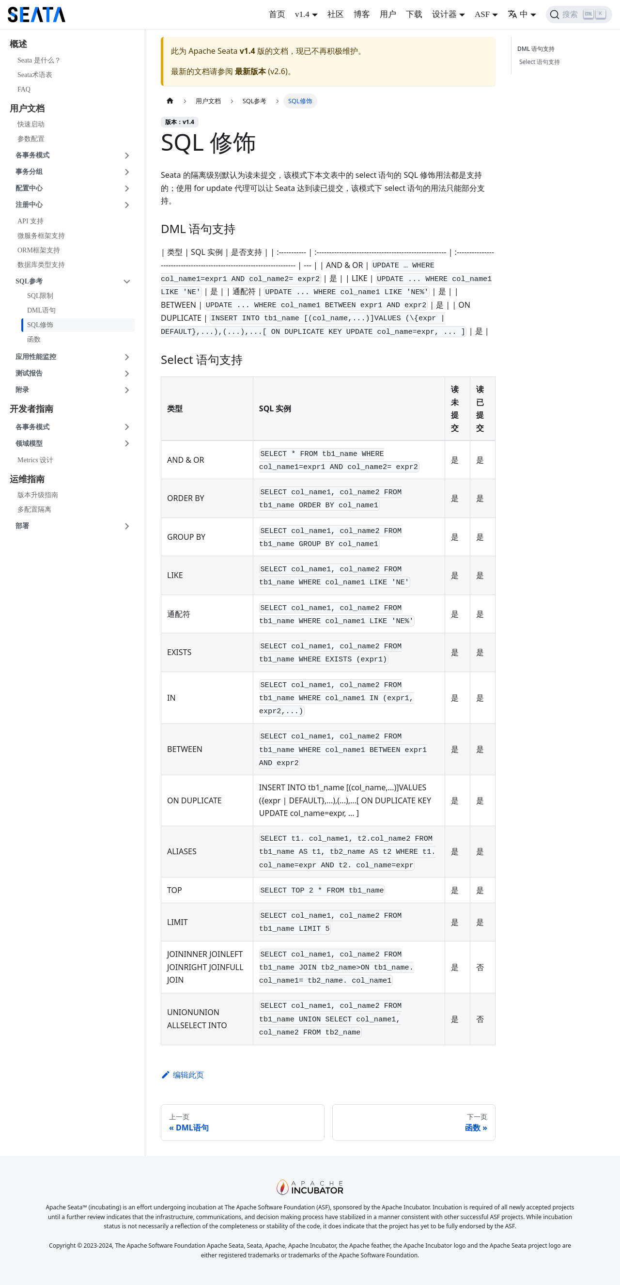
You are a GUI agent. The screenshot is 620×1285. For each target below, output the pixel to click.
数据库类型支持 (41, 264)
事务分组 (29, 171)
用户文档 (27, 108)
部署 (22, 526)
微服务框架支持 (41, 235)
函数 (34, 339)
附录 (22, 389)
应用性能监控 (36, 356)
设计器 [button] (444, 14)
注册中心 (29, 204)
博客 (362, 14)
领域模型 (29, 443)
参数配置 (31, 138)
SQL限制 (40, 295)
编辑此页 (182, 1074)
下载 (414, 14)
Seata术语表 (34, 74)
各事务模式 (32, 155)
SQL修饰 (40, 325)
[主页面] (170, 101)
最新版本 (250, 71)
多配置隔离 (34, 509)
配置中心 (29, 188)
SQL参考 (29, 281)
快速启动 (31, 124)
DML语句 (41, 310)
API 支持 (30, 221)
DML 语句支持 (538, 49)
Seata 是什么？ (39, 60)
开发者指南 (31, 409)
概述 (18, 44)
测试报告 (29, 373)
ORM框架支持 (38, 250)
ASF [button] (482, 14)
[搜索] (579, 14)
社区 (335, 14)
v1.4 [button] (302, 14)
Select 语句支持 (539, 62)
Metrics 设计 (35, 460)
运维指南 (27, 479)
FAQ (24, 89)
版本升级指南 (37, 495)
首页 (277, 14)
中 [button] (518, 14)
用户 (388, 14)
